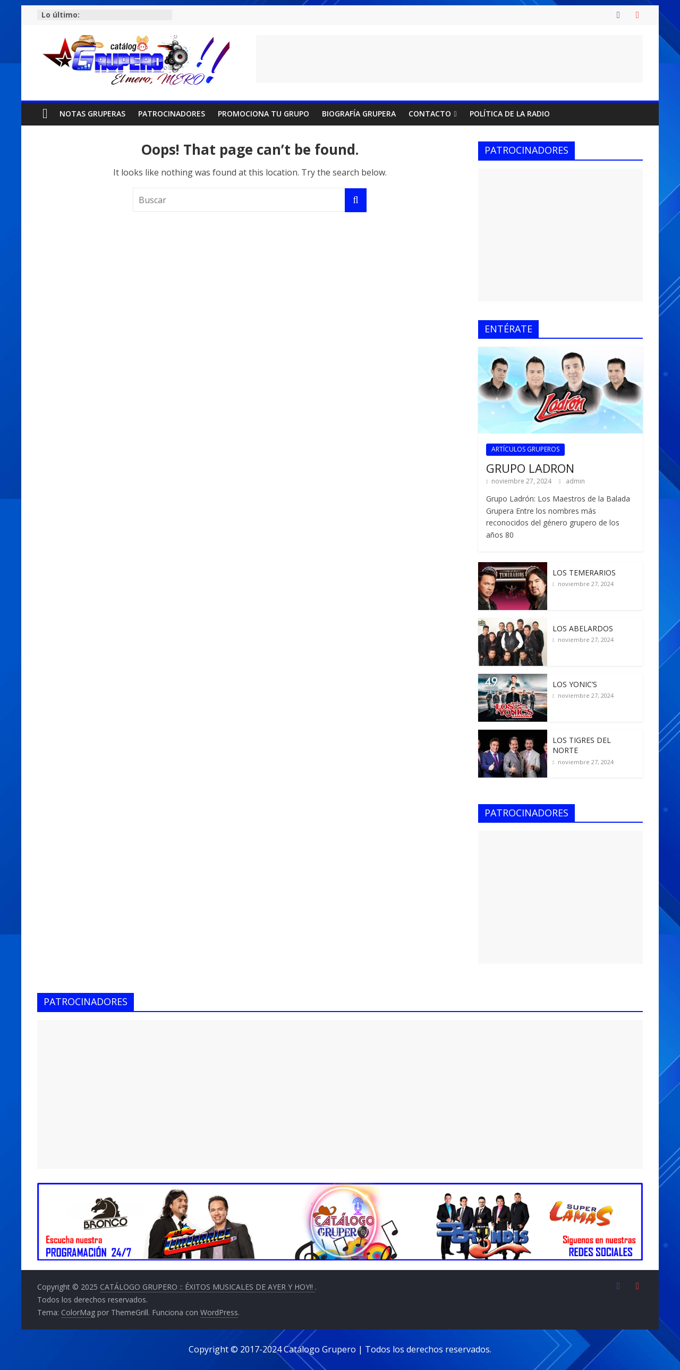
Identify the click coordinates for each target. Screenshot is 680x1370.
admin (575, 481)
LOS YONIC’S (574, 684)
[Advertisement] (449, 59)
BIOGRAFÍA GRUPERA (359, 113)
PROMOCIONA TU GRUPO (263, 113)
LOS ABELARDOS (582, 628)
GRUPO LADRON (530, 468)
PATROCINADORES (171, 113)
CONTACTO (430, 113)
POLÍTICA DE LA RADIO (510, 113)
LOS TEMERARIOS (584, 572)
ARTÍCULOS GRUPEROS (525, 449)
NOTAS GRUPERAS (92, 113)
